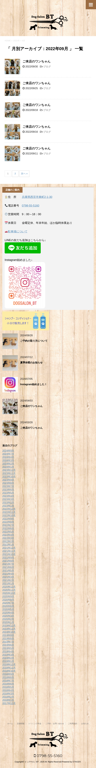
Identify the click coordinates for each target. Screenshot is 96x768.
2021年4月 (8, 573)
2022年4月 (8, 535)
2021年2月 (8, 580)
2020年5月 (8, 609)
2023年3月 (8, 499)
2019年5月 (8, 648)
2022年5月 (8, 531)
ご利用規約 (72, 723)
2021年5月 (8, 570)
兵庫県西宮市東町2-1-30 (37, 197)
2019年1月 (8, 661)
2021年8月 (8, 560)
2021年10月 (9, 554)
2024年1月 (8, 467)
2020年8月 (8, 599)
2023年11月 (9, 473)
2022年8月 (8, 522)
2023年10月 (9, 476)
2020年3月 (8, 616)
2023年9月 (8, 479)
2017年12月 (9, 703)
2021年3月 (8, 577)
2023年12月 (9, 470)
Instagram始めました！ (33, 384)
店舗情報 (20, 723)
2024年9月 (8, 450)
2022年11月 (9, 512)
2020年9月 (8, 596)
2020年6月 (8, 606)
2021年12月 (9, 548)
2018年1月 (8, 700)
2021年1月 (8, 583)
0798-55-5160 (30, 205)
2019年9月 (8, 635)
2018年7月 (8, 680)
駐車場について (17, 231)
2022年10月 (9, 515)
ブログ (47, 66)
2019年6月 (8, 645)
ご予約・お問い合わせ (54, 723)
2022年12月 (9, 509)
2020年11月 (9, 590)
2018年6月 (8, 684)
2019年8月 (8, 638)
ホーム (10, 723)
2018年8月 (8, 677)
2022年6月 (8, 528)
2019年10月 (9, 632)
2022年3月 (8, 538)
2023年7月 (8, 486)
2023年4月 (8, 496)
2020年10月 (9, 593)
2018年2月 (8, 697)
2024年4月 (8, 457)
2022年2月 (8, 541)
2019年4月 (8, 651)
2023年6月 (8, 489)
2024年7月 (8, 454)
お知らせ (85, 723)
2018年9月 (8, 674)
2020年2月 (8, 619)
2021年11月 (9, 551)
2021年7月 (8, 564)
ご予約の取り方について (34, 340)
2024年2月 (8, 463)
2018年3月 (8, 693)
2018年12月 (9, 664)
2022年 (16, 40)
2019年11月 (9, 628)
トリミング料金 (34, 723)
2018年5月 (8, 687)
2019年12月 (9, 625)
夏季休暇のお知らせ (31, 362)
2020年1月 (8, 622)
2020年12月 (9, 586)
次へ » (24, 173)
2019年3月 (8, 654)
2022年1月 (8, 544)
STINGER (76, 762)
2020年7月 (8, 603)
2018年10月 (9, 671)
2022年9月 (8, 518)
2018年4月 (8, 690)
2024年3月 (8, 460)
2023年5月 (8, 492)
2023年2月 (8, 502)
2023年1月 (8, 505)
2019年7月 (8, 641)
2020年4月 (8, 612)
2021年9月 (8, 557)
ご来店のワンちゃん (36, 61)
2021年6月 (8, 567)
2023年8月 (8, 483)
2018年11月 (9, 667)
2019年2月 (8, 658)
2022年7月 (8, 525)
